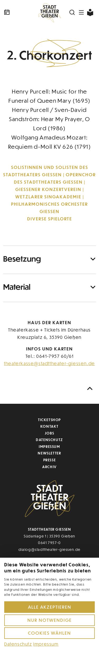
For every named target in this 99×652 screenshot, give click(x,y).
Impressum (49, 446)
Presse (49, 460)
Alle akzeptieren (49, 607)
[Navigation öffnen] (82, 12)
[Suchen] (72, 12)
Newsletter (49, 453)
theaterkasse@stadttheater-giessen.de (49, 363)
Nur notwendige (49, 620)
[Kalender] (18, 12)
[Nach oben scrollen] (90, 389)
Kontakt (49, 426)
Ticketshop (49, 419)
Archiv (49, 466)
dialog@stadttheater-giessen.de (49, 549)
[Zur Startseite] (49, 12)
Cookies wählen (49, 633)
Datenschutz (49, 439)
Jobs (49, 433)
